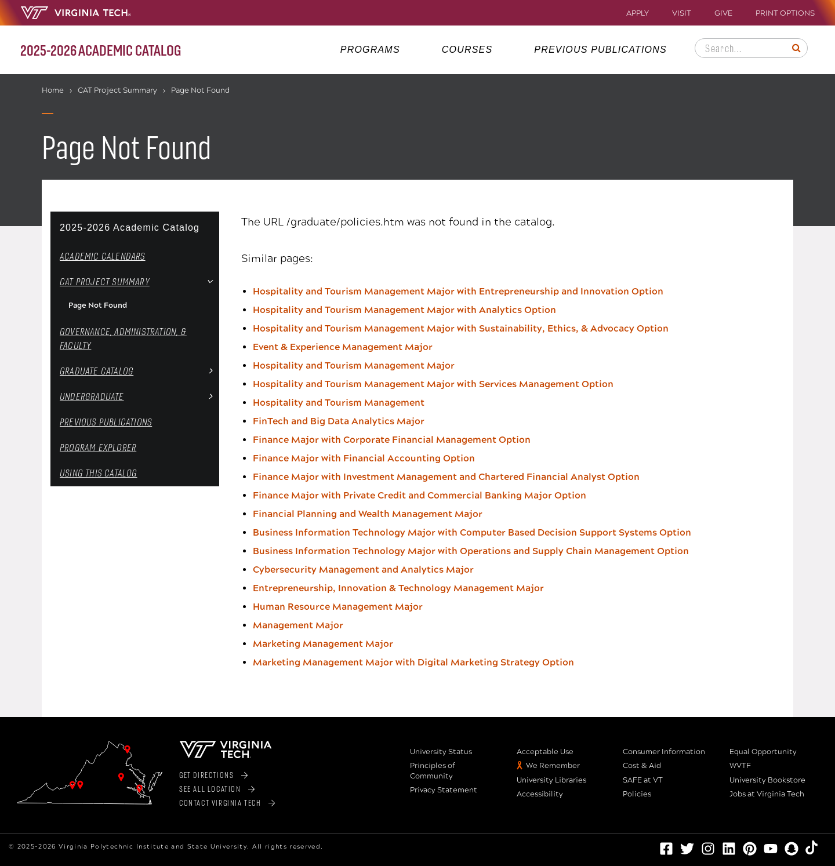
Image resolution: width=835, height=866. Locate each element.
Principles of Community (432, 771)
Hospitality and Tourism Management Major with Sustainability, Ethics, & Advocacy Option (461, 328)
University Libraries (551, 780)
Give (723, 13)
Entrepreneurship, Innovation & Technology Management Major (398, 588)
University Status (441, 751)
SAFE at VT (643, 780)
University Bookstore (767, 780)
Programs (370, 49)
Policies (637, 794)
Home (53, 90)
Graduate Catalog (96, 371)
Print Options (785, 13)
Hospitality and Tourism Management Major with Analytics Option (404, 309)
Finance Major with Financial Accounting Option (364, 458)
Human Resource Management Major (338, 606)
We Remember (553, 765)
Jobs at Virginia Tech (766, 794)
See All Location (210, 789)
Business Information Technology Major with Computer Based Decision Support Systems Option (472, 532)
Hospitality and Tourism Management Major (354, 365)
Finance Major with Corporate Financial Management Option (392, 439)
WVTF (740, 765)
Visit (681, 13)
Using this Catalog (98, 473)
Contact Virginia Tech (220, 802)
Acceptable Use (545, 751)
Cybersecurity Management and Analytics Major (363, 569)
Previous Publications (600, 49)
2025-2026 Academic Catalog (129, 227)
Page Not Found (97, 305)
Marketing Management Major (323, 643)
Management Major (298, 625)
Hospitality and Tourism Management (338, 402)
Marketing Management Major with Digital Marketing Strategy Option (413, 662)
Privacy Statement (443, 790)
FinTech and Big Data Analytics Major (338, 421)
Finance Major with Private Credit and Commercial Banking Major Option (419, 495)
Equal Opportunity (763, 751)
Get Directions (206, 775)
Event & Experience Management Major (343, 346)
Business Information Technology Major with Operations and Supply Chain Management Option (471, 550)
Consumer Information (664, 751)
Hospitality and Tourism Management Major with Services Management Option (433, 384)
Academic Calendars (103, 256)
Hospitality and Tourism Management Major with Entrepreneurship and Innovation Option (458, 291)
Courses (467, 49)
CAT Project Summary (117, 90)
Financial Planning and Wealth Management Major (367, 513)
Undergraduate (92, 396)
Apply (637, 13)
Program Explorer (98, 447)
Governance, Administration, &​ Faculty (123, 338)
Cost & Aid (642, 765)
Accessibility (540, 794)
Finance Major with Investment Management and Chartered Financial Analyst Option (446, 476)
